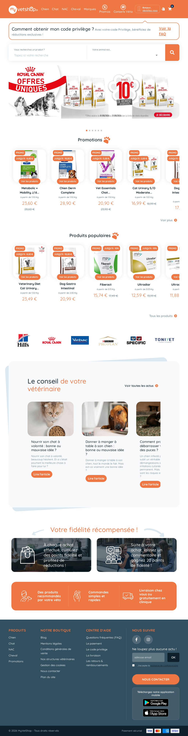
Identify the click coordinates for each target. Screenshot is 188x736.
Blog (43, 637)
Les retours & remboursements (97, 663)
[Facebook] (136, 639)
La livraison (93, 655)
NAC (65, 9)
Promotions (16, 661)
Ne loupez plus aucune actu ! (154, 649)
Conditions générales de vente (56, 651)
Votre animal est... (101, 49)
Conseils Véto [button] (123, 9)
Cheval (76, 9)
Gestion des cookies (53, 665)
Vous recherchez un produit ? (29, 49)
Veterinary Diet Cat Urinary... (29, 286)
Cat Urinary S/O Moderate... (144, 190)
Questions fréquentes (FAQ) (104, 637)
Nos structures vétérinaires (58, 659)
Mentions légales (51, 643)
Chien (45, 9)
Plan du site (48, 677)
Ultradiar (144, 284)
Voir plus (168, 220)
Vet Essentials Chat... (106, 190)
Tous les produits (163, 316)
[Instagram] (148, 639)
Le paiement (94, 643)
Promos (104, 9)
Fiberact (106, 284)
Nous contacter (50, 671)
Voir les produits (29, 181)
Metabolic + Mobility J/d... (29, 190)
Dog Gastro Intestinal (68, 286)
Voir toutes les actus (141, 386)
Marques (90, 9)
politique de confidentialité (164, 665)
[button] (147, 9)
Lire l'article (42, 474)
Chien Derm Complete (68, 190)
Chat (55, 9)
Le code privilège (96, 649)
